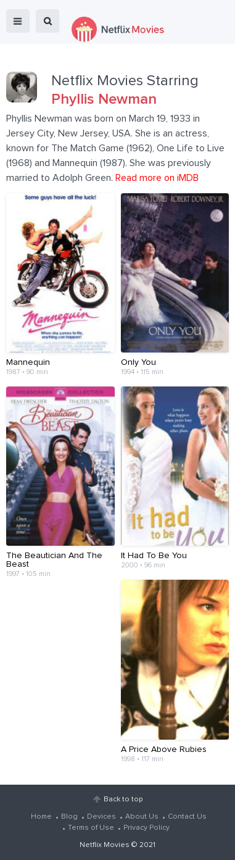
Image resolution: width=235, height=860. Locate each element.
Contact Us (187, 816)
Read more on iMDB (157, 178)
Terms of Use (91, 828)
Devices (101, 816)
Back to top (123, 799)
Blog (69, 816)
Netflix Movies (105, 845)
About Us (142, 816)
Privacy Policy (146, 828)
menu (18, 21)
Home (41, 816)
